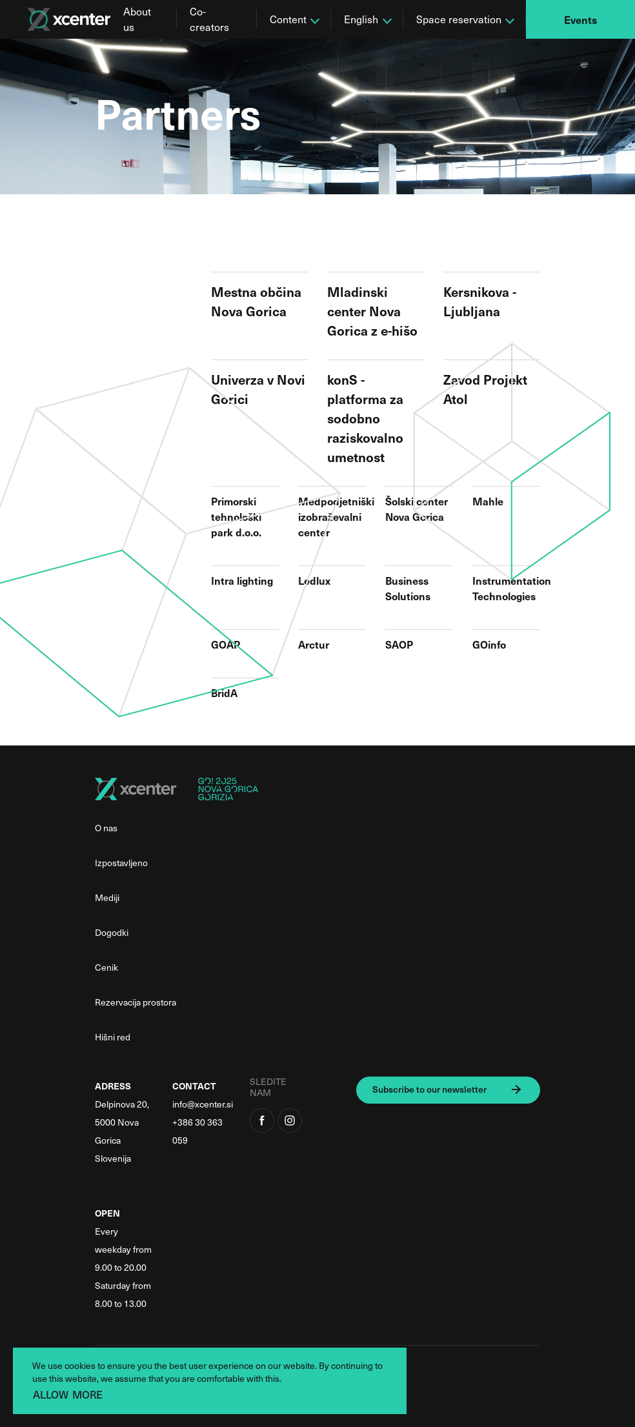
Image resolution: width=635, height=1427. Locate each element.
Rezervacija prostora (135, 1002)
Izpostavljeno (121, 862)
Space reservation (458, 19)
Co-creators (209, 19)
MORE (87, 1394)
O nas (106, 828)
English (361, 19)
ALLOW (50, 1394)
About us (137, 19)
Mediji (107, 897)
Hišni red (112, 1037)
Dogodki (111, 932)
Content (288, 19)
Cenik (106, 967)
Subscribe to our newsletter (429, 1089)
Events (580, 19)
